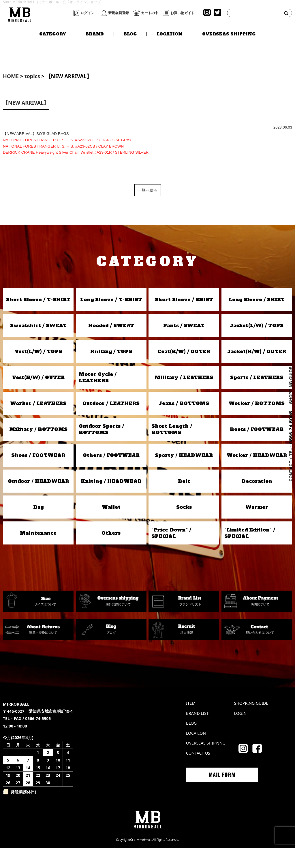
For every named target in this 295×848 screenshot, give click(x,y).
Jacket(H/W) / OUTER (256, 351)
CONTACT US (198, 753)
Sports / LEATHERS (256, 377)
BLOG (130, 34)
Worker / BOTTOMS (257, 403)
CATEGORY (52, 34)
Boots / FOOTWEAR (256, 429)
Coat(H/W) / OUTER (183, 351)
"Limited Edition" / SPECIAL (249, 533)
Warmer (256, 507)
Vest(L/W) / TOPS (38, 351)
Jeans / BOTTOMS (184, 403)
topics (32, 76)
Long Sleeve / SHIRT (257, 299)
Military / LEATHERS (184, 377)
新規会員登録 (118, 13)
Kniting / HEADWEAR (111, 481)
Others (111, 533)
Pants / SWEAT (183, 325)
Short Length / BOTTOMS (171, 429)
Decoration (256, 481)
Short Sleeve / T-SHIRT (38, 299)
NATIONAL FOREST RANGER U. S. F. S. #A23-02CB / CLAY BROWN (63, 146)
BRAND (95, 34)
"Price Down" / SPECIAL (171, 533)
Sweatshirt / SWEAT (38, 325)
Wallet (111, 507)
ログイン (87, 13)
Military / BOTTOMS (38, 429)
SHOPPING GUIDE (251, 703)
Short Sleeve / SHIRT (184, 299)
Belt (184, 481)
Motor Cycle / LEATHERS (98, 377)
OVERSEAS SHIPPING (229, 34)
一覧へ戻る (148, 190)
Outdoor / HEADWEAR (38, 481)
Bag (38, 507)
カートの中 (149, 13)
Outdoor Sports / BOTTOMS (101, 429)
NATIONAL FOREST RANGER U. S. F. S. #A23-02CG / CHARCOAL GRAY (67, 140)
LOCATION (170, 34)
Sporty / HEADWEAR (184, 455)
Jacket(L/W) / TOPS (256, 325)
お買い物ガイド (182, 13)
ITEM (191, 703)
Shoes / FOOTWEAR (38, 455)
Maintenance (38, 533)
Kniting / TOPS (111, 351)
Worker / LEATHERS (38, 403)
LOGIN (240, 713)
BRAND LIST (197, 713)
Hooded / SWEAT (111, 325)
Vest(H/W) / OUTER (38, 377)
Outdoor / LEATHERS (111, 403)
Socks (184, 507)
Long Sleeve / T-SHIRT (111, 299)
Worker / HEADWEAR (257, 455)
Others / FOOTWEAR (111, 455)
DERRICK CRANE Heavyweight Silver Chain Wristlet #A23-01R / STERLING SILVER (76, 152)
